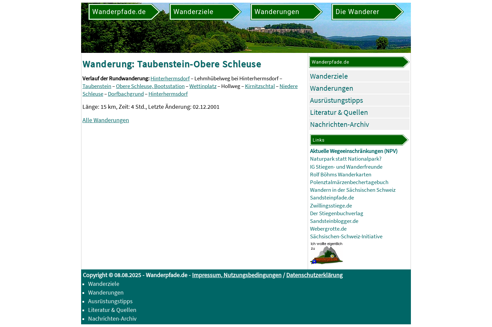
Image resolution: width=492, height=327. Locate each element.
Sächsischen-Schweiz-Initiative (346, 236)
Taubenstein (96, 86)
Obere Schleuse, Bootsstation (150, 86)
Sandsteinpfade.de (332, 197)
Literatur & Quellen (339, 112)
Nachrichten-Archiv (339, 124)
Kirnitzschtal (260, 86)
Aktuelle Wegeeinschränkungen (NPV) (353, 151)
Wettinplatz (203, 86)
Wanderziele (329, 76)
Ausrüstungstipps (336, 100)
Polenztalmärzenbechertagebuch (349, 182)
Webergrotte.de (328, 228)
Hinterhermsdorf (170, 78)
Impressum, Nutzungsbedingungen (237, 275)
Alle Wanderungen (105, 120)
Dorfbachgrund (126, 93)
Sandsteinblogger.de (334, 221)
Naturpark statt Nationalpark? (345, 158)
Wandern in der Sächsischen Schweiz (352, 189)
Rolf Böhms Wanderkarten (340, 174)
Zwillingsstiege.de (331, 205)
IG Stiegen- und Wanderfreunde (346, 166)
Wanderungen (331, 88)
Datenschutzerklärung (314, 275)
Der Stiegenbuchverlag (336, 213)
